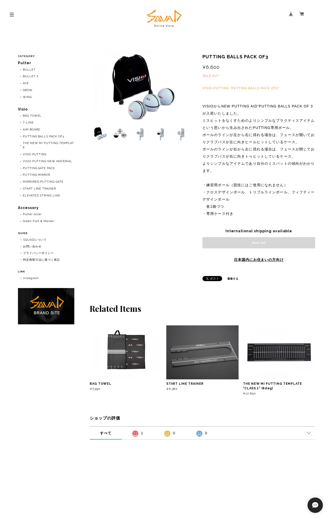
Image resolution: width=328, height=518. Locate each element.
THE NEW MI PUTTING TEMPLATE (48, 145)
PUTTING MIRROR (36, 175)
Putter (24, 63)
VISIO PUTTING (34, 154)
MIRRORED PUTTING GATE (43, 181)
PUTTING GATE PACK (39, 168)
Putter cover (32, 214)
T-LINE (28, 122)
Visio (23, 109)
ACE (26, 83)
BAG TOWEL (32, 115)
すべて (105, 433)
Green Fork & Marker (38, 221)
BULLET (29, 69)
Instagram (31, 278)
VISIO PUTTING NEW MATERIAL (47, 161)
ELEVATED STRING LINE (41, 195)
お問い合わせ (32, 246)
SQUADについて (35, 239)
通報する (233, 278)
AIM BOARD (31, 129)
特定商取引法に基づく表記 (41, 259)
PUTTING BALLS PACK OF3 (43, 136)
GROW (28, 90)
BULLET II (31, 76)
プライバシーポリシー (38, 253)
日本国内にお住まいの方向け (259, 260)
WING (27, 97)
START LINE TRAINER (39, 188)
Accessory (28, 208)
